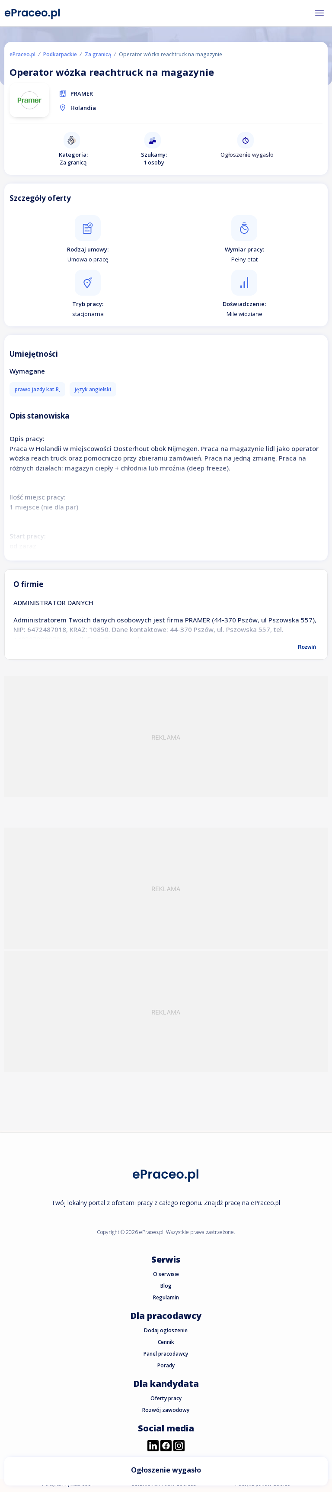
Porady (166, 1365)
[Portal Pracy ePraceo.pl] (32, 12)
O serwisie (166, 1274)
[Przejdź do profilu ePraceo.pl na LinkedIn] (153, 1446)
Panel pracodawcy (166, 1353)
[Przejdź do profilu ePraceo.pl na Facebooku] (166, 1446)
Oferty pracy (166, 1398)
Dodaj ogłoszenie (166, 1330)
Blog (166, 1285)
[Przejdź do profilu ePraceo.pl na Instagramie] (178, 1446)
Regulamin (166, 1297)
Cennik (166, 1342)
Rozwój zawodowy (165, 1410)
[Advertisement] (166, 736)
